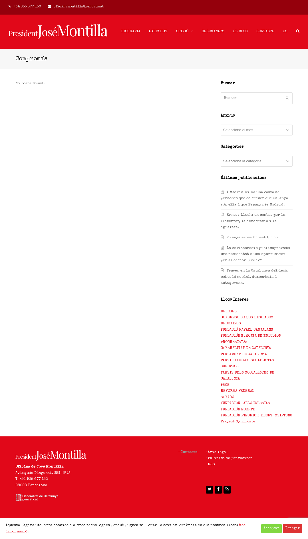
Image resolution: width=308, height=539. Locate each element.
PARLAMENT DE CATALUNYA (244, 354)
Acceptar (271, 528)
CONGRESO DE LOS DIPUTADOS (247, 318)
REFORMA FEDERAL (237, 391)
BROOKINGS (231, 324)
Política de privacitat (230, 458)
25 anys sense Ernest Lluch (252, 237)
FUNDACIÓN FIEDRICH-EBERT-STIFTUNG (256, 416)
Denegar (292, 528)
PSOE (225, 385)
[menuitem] (285, 32)
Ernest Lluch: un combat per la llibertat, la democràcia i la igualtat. (253, 221)
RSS (211, 464)
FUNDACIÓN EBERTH (238, 410)
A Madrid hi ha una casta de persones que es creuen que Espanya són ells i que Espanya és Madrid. (254, 199)
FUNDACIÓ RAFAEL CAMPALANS (247, 330)
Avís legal (218, 452)
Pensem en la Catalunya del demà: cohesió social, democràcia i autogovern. (254, 277)
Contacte (188, 452)
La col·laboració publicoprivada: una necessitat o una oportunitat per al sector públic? (255, 254)
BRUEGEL (229, 312)
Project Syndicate (238, 422)
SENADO (227, 397)
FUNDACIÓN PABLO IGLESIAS (245, 403)
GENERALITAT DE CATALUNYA (246, 348)
